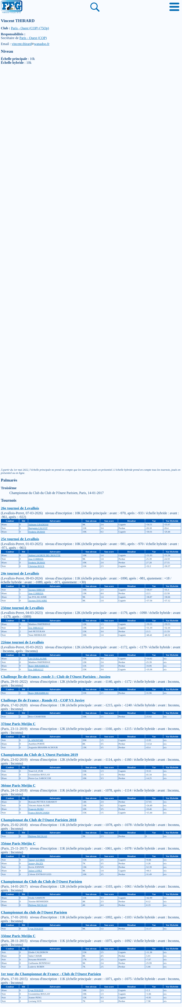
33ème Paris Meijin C (18, 936)
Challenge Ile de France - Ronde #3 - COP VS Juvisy (43, 700)
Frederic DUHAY (37, 531)
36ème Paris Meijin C (18, 785)
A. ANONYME (36, 740)
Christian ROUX (36, 566)
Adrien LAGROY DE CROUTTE (45, 555)
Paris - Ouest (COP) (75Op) (30, 28)
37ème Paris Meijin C (18, 724)
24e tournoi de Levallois (20, 573)
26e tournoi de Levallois (20, 508)
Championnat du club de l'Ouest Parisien (34, 912)
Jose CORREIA (36, 559)
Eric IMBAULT (36, 627)
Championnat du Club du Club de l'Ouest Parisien (41, 881)
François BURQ (36, 809)
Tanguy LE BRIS (37, 859)
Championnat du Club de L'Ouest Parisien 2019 (39, 754)
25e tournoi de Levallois (20, 539)
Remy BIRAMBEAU (39, 665)
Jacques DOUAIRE (38, 600)
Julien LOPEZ (35, 870)
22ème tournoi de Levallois (22, 642)
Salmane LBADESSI (38, 524)
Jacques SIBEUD (37, 589)
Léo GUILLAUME (38, 658)
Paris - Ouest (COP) (33, 38)
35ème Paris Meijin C (18, 843)
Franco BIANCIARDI (39, 812)
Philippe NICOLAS (38, 836)
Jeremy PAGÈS (36, 863)
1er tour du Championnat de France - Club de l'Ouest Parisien (51, 974)
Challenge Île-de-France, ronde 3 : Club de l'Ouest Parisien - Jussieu (55, 676)
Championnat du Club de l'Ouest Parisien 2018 (39, 820)
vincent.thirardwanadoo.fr (30, 44)
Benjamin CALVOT (38, 528)
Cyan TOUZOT (36, 928)
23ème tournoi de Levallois (22, 608)
